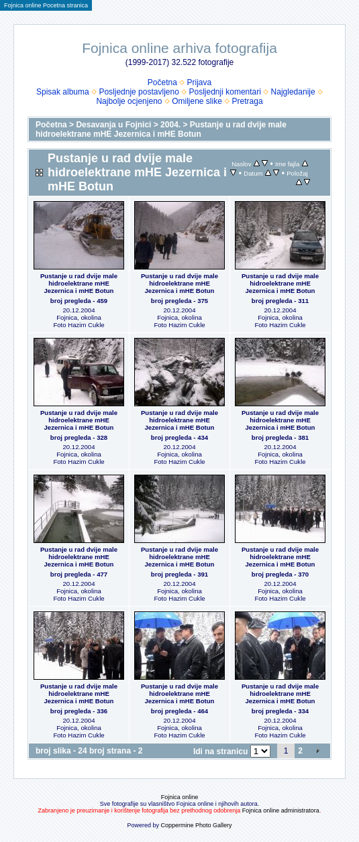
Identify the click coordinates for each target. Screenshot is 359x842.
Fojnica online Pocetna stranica (46, 5)
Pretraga (247, 101)
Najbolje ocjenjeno (129, 101)
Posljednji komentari (225, 92)
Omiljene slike (197, 101)
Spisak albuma (62, 92)
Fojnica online (180, 797)
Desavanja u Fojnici (113, 124)
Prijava (199, 82)
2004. (170, 124)
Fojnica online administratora (280, 810)
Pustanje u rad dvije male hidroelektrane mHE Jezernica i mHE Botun (161, 129)
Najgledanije (293, 92)
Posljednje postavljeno (138, 92)
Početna (162, 82)
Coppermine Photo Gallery (196, 825)
